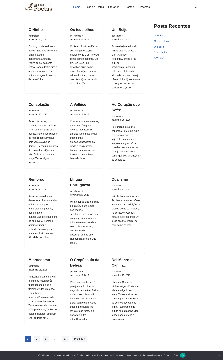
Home (76, 7)
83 (65, 340)
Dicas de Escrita (94, 7)
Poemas (145, 7)
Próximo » (79, 340)
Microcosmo (39, 261)
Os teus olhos (82, 30)
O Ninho (35, 30)
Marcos (35, 36)
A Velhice (78, 105)
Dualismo (120, 180)
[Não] (219, 355)
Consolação (38, 105)
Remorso (36, 180)
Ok (182, 355)
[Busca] (196, 7)
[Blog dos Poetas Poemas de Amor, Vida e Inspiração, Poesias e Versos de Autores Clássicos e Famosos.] (38, 7)
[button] (120, 6)
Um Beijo (119, 30)
